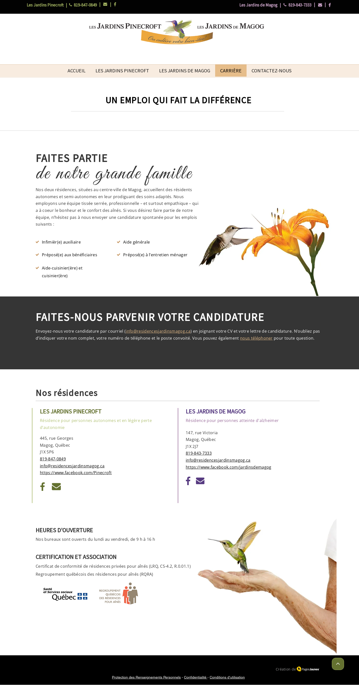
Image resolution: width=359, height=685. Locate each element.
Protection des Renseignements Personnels (146, 677)
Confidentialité (195, 677)
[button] (122, 70)
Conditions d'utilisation (227, 677)
